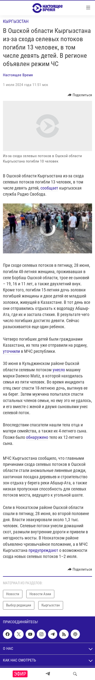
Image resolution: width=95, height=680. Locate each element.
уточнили (11, 351)
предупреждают (43, 550)
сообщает (49, 188)
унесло (59, 369)
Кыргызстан (15, 21)
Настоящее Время (18, 75)
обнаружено (37, 437)
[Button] (80, 95)
